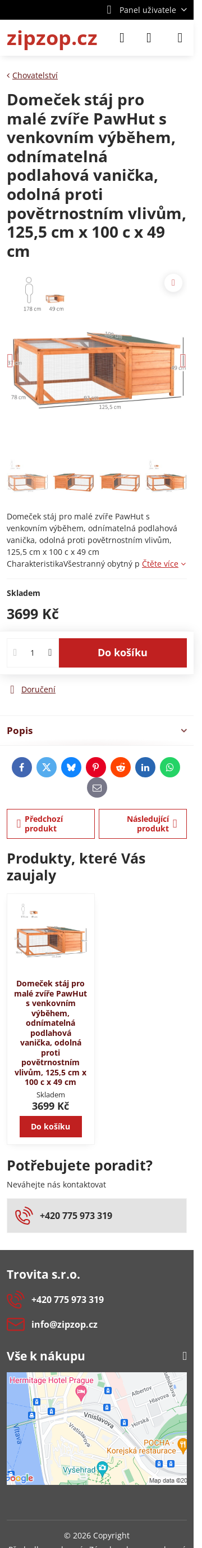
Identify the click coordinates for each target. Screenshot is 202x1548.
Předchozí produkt (40, 823)
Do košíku (123, 652)
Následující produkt (152, 823)
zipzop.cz (52, 38)
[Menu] (180, 37)
